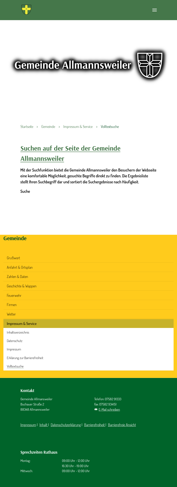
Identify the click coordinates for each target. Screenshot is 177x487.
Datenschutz (14, 341)
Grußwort (13, 258)
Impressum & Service (21, 323)
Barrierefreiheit (94, 425)
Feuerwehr (14, 295)
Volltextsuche (15, 366)
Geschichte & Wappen (21, 286)
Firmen (12, 304)
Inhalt (43, 425)
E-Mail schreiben (109, 409)
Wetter (11, 314)
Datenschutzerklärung (66, 425)
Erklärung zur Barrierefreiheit (25, 358)
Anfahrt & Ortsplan (20, 267)
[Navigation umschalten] (154, 10)
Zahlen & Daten (17, 276)
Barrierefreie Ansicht (122, 425)
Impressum (14, 349)
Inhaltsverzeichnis (18, 332)
